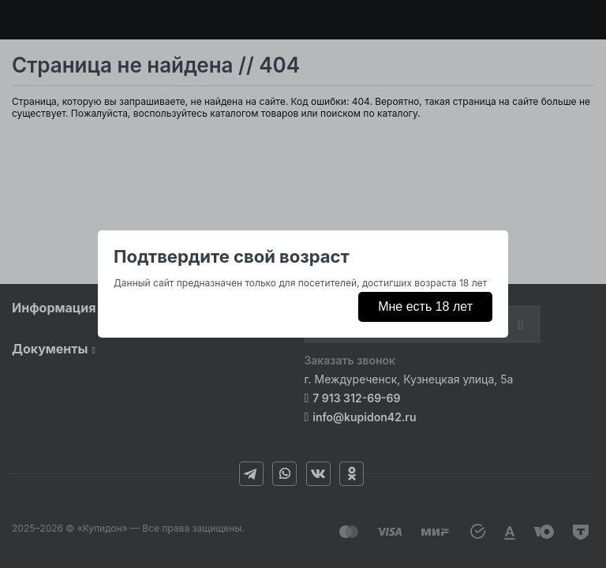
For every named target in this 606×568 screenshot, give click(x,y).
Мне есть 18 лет (425, 306)
